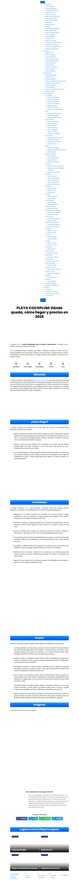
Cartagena (47, 26)
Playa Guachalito (53, 208)
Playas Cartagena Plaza (53, 47)
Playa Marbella (50, 36)
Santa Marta (48, 4)
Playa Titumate (52, 245)
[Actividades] (39, 363)
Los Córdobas (50, 200)
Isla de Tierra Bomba (52, 223)
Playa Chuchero (52, 128)
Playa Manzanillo (51, 30)
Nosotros (46, 287)
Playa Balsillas (52, 221)
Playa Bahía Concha (52, 61)
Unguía (48, 241)
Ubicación (16, 367)
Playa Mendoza (52, 176)
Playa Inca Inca (50, 12)
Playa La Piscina (51, 57)
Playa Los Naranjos (51, 67)
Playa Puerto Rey (53, 204)
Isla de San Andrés (42, 380)
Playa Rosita (51, 192)
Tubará (48, 174)
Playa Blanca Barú (53, 148)
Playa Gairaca (50, 65)
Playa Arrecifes (50, 69)
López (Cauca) (50, 271)
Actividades (40, 367)
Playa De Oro (50, 39)
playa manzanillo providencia (55, 89)
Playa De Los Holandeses (55, 109)
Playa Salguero (50, 6)
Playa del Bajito (52, 239)
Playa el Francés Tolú (54, 113)
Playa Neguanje (50, 63)
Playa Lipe (49, 22)
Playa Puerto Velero (54, 178)
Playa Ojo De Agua (53, 103)
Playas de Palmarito (54, 184)
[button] (21, 818)
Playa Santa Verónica (54, 269)
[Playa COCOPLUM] (39, 406)
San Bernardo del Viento (53, 210)
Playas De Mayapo (53, 97)
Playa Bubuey (52, 233)
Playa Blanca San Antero (55, 138)
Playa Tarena (52, 243)
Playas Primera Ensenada (55, 166)
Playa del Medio (51, 71)
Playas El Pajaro (52, 105)
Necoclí (48, 279)
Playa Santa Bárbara (54, 273)
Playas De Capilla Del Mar (53, 43)
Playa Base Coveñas (54, 172)
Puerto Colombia (51, 154)
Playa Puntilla (52, 152)
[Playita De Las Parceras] (54, 861)
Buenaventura (50, 119)
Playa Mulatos (52, 277)
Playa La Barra (52, 125)
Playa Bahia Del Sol (51, 45)
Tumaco (48, 235)
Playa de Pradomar (54, 158)
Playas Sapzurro (52, 196)
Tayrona (46, 51)
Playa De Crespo (51, 41)
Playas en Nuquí (51, 206)
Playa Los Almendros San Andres (56, 81)
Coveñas (48, 164)
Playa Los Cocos (51, 14)
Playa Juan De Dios (53, 121)
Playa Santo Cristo (51, 18)
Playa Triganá (52, 198)
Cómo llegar (28, 367)
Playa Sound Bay (51, 85)
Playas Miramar (52, 160)
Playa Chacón (52, 231)
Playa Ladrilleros (53, 129)
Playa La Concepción (54, 134)
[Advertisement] (39, 331)
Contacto (49, 289)
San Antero (49, 136)
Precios (51, 367)
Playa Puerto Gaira (51, 20)
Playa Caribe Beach (54, 162)
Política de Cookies (51, 291)
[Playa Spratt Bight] (25, 843)
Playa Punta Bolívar (53, 140)
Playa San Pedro (53, 132)
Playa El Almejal (52, 253)
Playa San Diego (53, 257)
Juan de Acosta (50, 267)
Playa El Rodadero (51, 8)
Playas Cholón (52, 265)
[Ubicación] (16, 363)
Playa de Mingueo (53, 107)
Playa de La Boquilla (52, 49)
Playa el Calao (52, 144)
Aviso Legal (49, 295)
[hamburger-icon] (42, 2)
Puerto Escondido (51, 283)
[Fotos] (62, 363)
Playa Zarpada (50, 87)
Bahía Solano (50, 251)
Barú (47, 146)
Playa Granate (52, 190)
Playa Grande (52, 188)
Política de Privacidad (52, 293)
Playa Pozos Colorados (53, 16)
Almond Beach (50, 91)
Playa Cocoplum (51, 79)
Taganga (48, 186)
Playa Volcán (52, 249)
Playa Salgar (51, 156)
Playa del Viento (53, 214)
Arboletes (49, 247)
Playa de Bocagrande (52, 28)
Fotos (63, 367)
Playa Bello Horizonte (52, 10)
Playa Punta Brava (53, 261)
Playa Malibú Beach (54, 225)
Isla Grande (49, 259)
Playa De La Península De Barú (57, 150)
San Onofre (49, 216)
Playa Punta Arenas (54, 227)
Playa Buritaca (50, 24)
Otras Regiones (48, 93)
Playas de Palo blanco (54, 117)
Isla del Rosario (50, 263)
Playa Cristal (49, 53)
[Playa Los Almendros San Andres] (25, 861)
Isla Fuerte (49, 255)
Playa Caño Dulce (53, 180)
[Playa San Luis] (54, 843)
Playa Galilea (52, 202)
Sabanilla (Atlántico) (52, 285)
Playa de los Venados (54, 212)
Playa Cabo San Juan (52, 59)
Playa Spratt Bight (51, 75)
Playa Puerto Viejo (53, 115)
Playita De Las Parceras (53, 83)
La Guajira (49, 95)
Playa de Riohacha (53, 101)
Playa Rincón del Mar (54, 218)
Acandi (48, 194)
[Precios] (51, 363)
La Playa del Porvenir (54, 142)
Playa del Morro (52, 237)
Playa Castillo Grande (52, 32)
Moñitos (48, 275)
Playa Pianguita (52, 123)
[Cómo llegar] (27, 363)
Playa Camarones (53, 99)
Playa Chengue (50, 55)
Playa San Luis (50, 77)
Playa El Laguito (50, 34)
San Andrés (47, 73)
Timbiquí (48, 229)
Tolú (47, 111)
